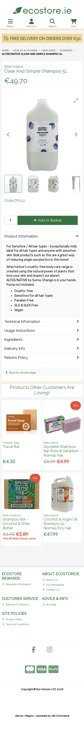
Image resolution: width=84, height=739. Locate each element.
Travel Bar (11, 447)
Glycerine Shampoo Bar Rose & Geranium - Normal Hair (62, 451)
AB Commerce (60, 715)
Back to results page (22, 372)
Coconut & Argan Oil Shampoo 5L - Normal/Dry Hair (60, 523)
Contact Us (51, 589)
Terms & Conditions (15, 624)
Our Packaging (53, 584)
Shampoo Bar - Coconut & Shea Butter (16, 523)
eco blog (49, 604)
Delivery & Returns (15, 604)
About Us (50, 579)
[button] (76, 100)
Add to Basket (48, 220)
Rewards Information (16, 584)
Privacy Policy (12, 619)
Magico (29, 715)
